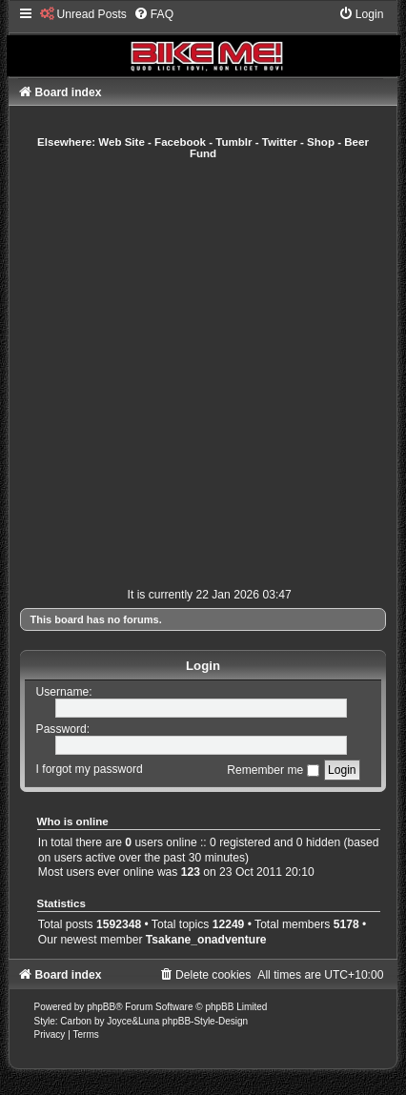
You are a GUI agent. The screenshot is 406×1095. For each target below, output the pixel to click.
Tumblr (233, 142)
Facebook (180, 142)
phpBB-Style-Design (205, 1021)
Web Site (121, 142)
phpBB (101, 1007)
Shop (321, 142)
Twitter (279, 142)
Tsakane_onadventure (206, 939)
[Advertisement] (203, 374)
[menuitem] (83, 14)
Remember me (272, 770)
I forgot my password (89, 770)
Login (203, 666)
